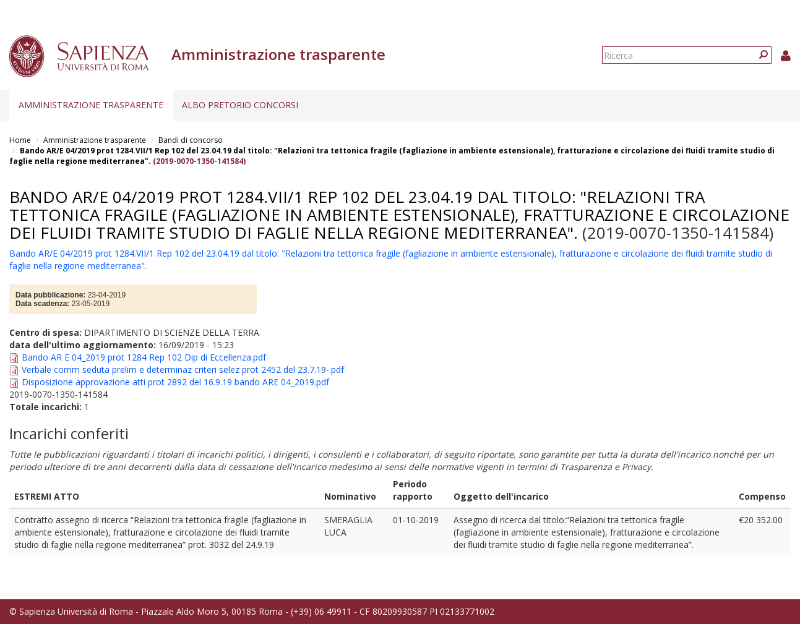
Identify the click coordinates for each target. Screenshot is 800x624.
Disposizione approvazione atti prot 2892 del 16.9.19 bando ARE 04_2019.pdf (175, 382)
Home (20, 140)
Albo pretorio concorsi (240, 105)
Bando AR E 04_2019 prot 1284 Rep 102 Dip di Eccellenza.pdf (144, 357)
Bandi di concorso (190, 140)
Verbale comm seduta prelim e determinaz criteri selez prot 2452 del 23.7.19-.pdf (183, 369)
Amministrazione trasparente (91, 105)
